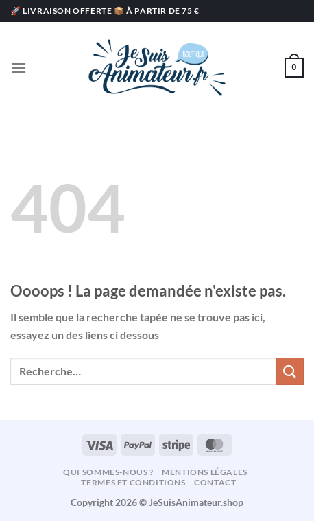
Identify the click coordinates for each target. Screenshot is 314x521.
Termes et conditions (133, 482)
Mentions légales (204, 472)
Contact (215, 482)
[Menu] (18, 67)
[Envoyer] (290, 371)
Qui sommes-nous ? (108, 472)
